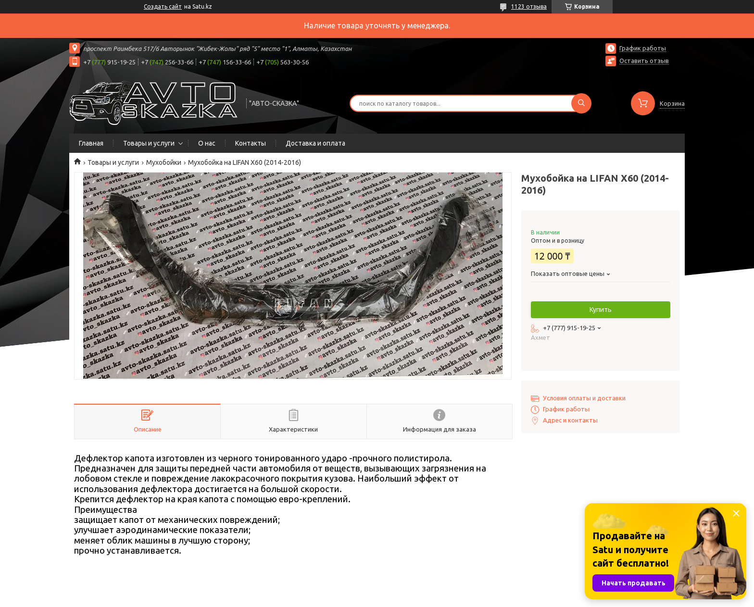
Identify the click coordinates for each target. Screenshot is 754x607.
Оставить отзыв (644, 60)
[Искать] (581, 103)
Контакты (250, 143)
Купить (601, 309)
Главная (91, 143)
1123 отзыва (529, 6)
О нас (206, 143)
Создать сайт (163, 6)
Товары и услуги (149, 143)
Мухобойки (163, 162)
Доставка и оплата (315, 143)
